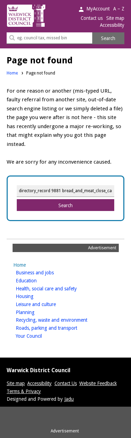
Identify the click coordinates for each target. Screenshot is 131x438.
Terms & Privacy (24, 391)
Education (37, 280)
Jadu (69, 399)
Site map (115, 18)
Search (108, 38)
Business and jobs (46, 272)
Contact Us (65, 383)
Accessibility (112, 25)
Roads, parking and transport (57, 327)
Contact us (92, 18)
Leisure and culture (47, 303)
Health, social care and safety (57, 288)
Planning (36, 311)
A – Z (118, 8)
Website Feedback (98, 383)
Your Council (40, 335)
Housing (36, 295)
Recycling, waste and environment (62, 319)
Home (12, 73)
